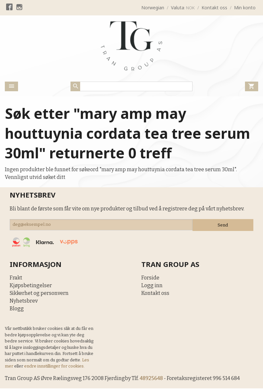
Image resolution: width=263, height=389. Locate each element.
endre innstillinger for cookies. (54, 366)
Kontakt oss (155, 293)
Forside (150, 278)
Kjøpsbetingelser (31, 286)
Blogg (17, 309)
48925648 (152, 379)
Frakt (16, 278)
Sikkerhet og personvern (39, 293)
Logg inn (152, 286)
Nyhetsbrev (24, 301)
